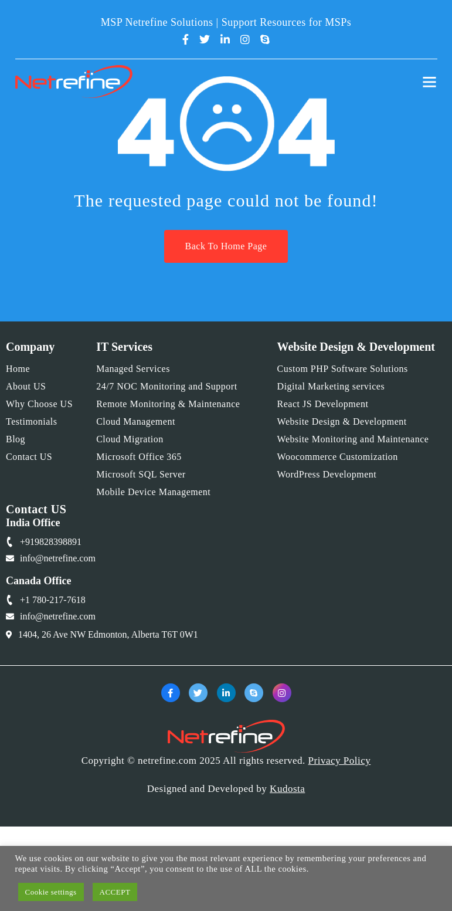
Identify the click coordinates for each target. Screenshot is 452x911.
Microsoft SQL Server (141, 474)
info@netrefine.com (58, 558)
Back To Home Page (226, 246)
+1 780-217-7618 (53, 600)
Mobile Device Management (153, 492)
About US (26, 386)
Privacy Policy (339, 760)
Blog (15, 439)
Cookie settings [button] (51, 892)
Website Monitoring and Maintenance (353, 439)
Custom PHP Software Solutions (342, 369)
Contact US (29, 457)
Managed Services (133, 369)
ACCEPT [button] (115, 892)
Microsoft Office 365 (139, 457)
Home (18, 369)
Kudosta (287, 788)
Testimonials (31, 421)
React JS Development (323, 404)
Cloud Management (135, 421)
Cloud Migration (130, 439)
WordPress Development (327, 474)
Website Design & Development (342, 421)
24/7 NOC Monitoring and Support (166, 386)
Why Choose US (39, 404)
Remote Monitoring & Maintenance (168, 404)
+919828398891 (50, 542)
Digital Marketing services (331, 386)
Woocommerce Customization (337, 457)
